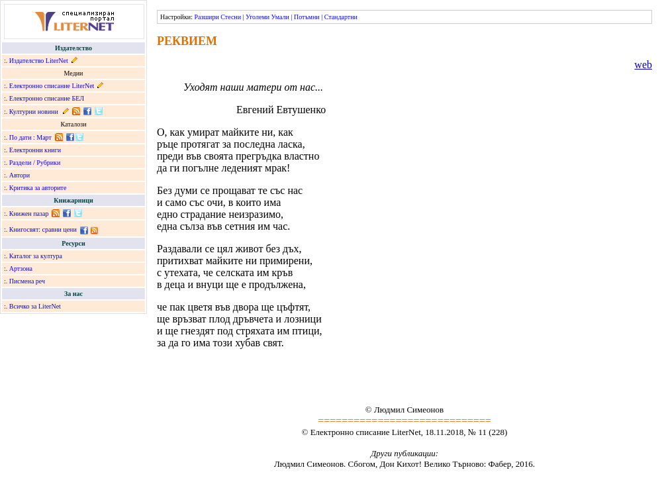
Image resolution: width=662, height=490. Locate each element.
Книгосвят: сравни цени (43, 229)
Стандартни (340, 17)
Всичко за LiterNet (35, 306)
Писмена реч (27, 281)
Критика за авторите (38, 187)
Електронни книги (35, 150)
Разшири (206, 17)
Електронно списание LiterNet (52, 85)
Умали (280, 17)
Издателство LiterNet (38, 60)
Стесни (230, 17)
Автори (19, 175)
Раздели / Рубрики (35, 162)
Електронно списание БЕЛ (46, 98)
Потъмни (307, 17)
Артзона (20, 268)
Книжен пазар (29, 213)
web (643, 64)
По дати (20, 137)
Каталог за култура (35, 256)
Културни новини (33, 111)
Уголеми (257, 17)
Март (44, 137)
